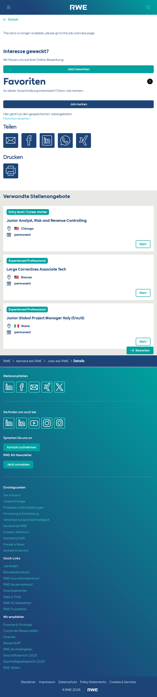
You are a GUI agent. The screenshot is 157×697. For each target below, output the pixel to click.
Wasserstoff (11, 643)
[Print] (10, 174)
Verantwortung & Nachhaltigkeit (26, 520)
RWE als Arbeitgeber (17, 649)
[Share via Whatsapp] (65, 144)
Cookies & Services (122, 682)
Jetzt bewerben (78, 69)
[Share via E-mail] (10, 144)
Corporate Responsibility (20, 631)
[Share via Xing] (83, 144)
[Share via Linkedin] (47, 144)
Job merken (78, 104)
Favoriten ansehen (16, 118)
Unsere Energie (14, 501)
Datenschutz (67, 682)
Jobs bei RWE (57, 361)
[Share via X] (59, 387)
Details (78, 361)
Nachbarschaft (14, 538)
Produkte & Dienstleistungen (23, 507)
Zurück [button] (13, 19)
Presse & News (13, 544)
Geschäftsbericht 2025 (20, 655)
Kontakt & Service (15, 550)
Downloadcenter (15, 591)
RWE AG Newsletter (17, 603)
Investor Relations (16, 532)
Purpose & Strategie (17, 625)
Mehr (143, 244)
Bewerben (143, 350)
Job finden (10, 566)
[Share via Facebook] (28, 144)
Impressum (47, 682)
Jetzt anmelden (18, 464)
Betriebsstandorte (16, 572)
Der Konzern (12, 495)
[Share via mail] (34, 387)
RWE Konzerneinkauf (18, 584)
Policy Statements (93, 682)
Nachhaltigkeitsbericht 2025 (24, 661)
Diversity (9, 637)
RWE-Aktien (11, 668)
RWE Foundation (15, 609)
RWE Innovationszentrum (21, 578)
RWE (6, 361)
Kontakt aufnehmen (21, 447)
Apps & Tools (12, 597)
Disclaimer (28, 682)
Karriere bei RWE (29, 361)
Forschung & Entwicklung (21, 514)
